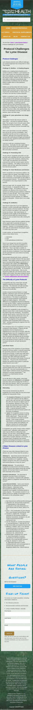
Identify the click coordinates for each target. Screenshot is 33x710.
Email (6, 625)
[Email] (17, 628)
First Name (7, 611)
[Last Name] (17, 621)
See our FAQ (17, 586)
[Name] (17, 614)
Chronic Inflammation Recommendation (16, 276)
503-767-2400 (17, 4)
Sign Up (9, 633)
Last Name (7, 618)
